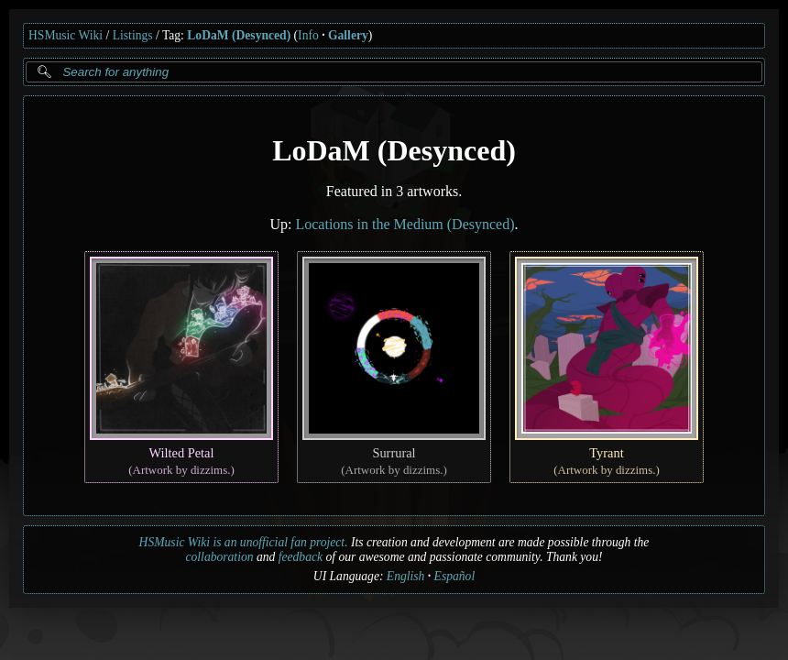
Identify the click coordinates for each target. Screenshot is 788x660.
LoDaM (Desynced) (238, 35)
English (406, 576)
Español (455, 576)
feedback (301, 557)
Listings (133, 35)
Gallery (348, 35)
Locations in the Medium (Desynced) (404, 224)
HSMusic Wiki (65, 35)
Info (308, 35)
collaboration (220, 557)
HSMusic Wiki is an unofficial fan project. (243, 542)
